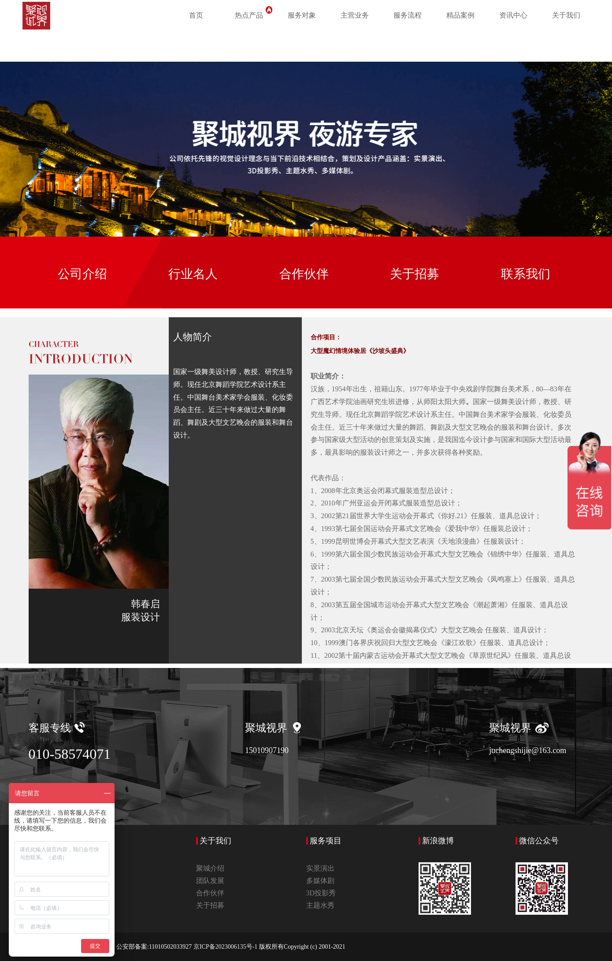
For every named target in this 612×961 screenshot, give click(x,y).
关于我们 (566, 15)
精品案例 (460, 15)
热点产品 (255, 13)
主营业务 (355, 15)
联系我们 (525, 274)
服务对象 (302, 15)
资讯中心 (513, 15)
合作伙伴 (304, 274)
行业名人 (193, 274)
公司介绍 (82, 274)
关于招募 (414, 274)
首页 (196, 15)
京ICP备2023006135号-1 (226, 946)
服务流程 (407, 15)
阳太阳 (441, 401)
